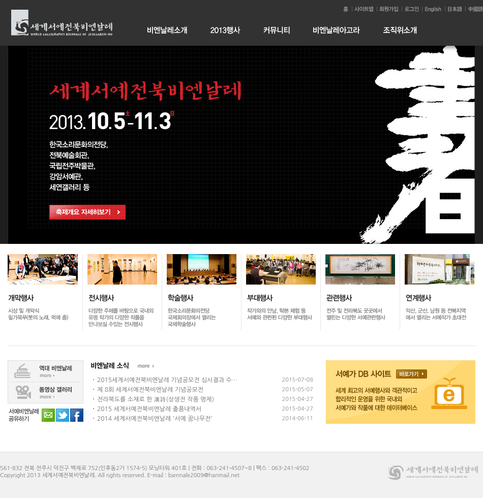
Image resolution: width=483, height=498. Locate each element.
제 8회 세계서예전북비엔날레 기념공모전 (150, 390)
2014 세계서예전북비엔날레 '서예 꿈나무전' (155, 419)
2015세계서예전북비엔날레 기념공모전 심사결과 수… (167, 380)
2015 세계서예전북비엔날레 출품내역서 (149, 409)
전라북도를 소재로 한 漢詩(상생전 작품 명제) (155, 399)
